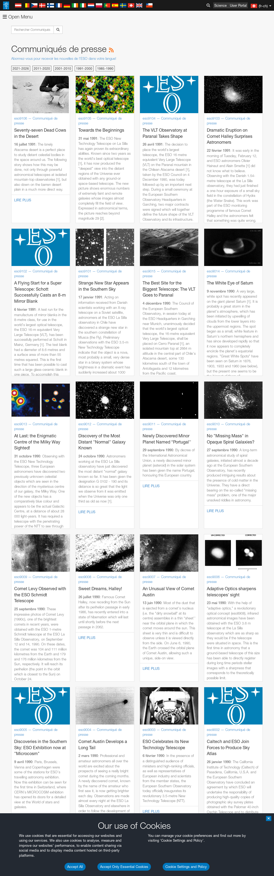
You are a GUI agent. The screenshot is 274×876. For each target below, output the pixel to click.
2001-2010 (63, 68)
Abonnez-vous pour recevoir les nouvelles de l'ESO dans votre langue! (63, 58)
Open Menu (18, 17)
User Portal (238, 5)
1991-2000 (84, 68)
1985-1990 (105, 68)
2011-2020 (42, 68)
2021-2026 (21, 68)
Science (220, 5)
